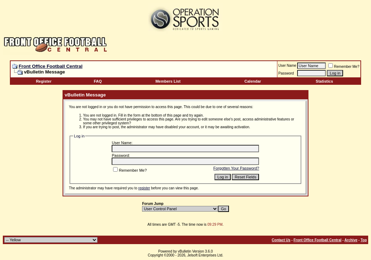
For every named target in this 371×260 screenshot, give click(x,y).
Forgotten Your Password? (236, 168)
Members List (168, 81)
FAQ (98, 81)
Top (363, 240)
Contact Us (281, 240)
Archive (351, 240)
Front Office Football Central (51, 66)
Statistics (324, 81)
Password (286, 73)
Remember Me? (343, 67)
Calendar (253, 81)
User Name (287, 65)
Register (44, 81)
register (144, 188)
